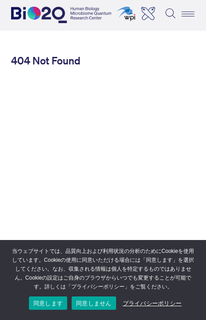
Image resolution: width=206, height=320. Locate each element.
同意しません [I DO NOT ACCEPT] (94, 303)
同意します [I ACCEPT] (48, 303)
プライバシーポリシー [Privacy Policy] (152, 303)
